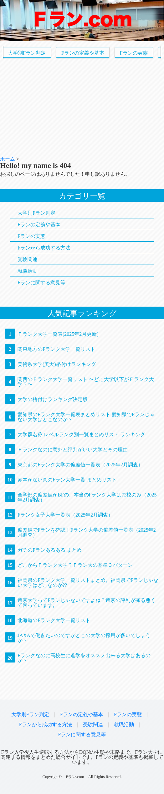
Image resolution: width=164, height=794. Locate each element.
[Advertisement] (82, 108)
